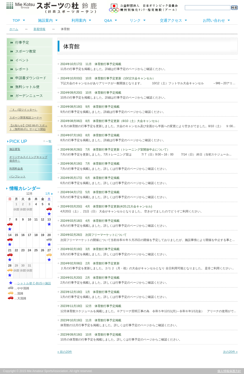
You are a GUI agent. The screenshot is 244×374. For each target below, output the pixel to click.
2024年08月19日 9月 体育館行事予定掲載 (90, 106)
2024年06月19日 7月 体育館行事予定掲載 (90, 163)
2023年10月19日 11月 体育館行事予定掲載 (90, 320)
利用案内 (78, 20)
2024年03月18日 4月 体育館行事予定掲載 (90, 220)
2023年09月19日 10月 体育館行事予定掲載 (90, 334)
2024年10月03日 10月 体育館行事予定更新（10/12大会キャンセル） (107, 78)
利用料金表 (16, 168)
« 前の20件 (64, 352)
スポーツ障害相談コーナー (25, 117)
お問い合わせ (214, 20)
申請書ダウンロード (30, 78)
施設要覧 (14, 149)
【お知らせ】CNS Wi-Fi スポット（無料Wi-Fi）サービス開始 (28, 127)
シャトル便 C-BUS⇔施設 (34, 283)
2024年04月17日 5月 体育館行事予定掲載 (90, 192)
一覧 (49, 141)
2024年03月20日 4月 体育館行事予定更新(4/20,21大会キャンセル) (106, 206)
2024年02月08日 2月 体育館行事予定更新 (90, 263)
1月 (47, 193)
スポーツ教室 (25, 51)
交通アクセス (171, 20)
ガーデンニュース (29, 96)
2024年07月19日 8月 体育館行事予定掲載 (90, 135)
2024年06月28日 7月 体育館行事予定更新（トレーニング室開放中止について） (115, 149)
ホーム (13, 29)
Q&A (108, 20)
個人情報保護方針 (229, 371)
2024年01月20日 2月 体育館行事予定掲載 (90, 277)
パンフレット (17, 176)
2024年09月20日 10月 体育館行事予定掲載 (90, 92)
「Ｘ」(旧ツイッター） (23, 109)
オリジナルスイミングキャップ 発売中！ (28, 158)
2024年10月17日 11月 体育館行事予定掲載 (90, 64)
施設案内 (45, 20)
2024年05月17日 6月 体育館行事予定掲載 (90, 178)
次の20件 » (230, 352)
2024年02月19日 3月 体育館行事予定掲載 (90, 249)
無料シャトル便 (27, 87)
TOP (16, 20)
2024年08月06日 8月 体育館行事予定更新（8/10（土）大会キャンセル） (110, 121)
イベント (22, 60)
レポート (22, 69)
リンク (135, 20)
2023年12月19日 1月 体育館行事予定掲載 (90, 292)
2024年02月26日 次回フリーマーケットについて (93, 235)
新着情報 (39, 29)
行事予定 (22, 42)
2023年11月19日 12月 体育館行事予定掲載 (90, 306)
